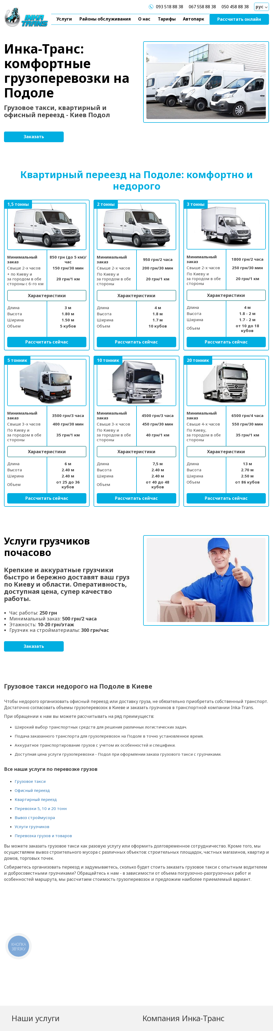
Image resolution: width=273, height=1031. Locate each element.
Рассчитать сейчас (46, 342)
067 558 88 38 (202, 7)
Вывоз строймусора (35, 817)
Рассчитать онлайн (239, 19)
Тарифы (167, 19)
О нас (144, 19)
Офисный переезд (32, 790)
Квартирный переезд (36, 799)
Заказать (34, 137)
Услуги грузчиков (32, 826)
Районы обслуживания (105, 19)
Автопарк (193, 19)
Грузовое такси (30, 781)
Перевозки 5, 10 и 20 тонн (41, 808)
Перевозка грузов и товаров (43, 835)
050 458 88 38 (235, 7)
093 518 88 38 (169, 7)
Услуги (64, 19)
